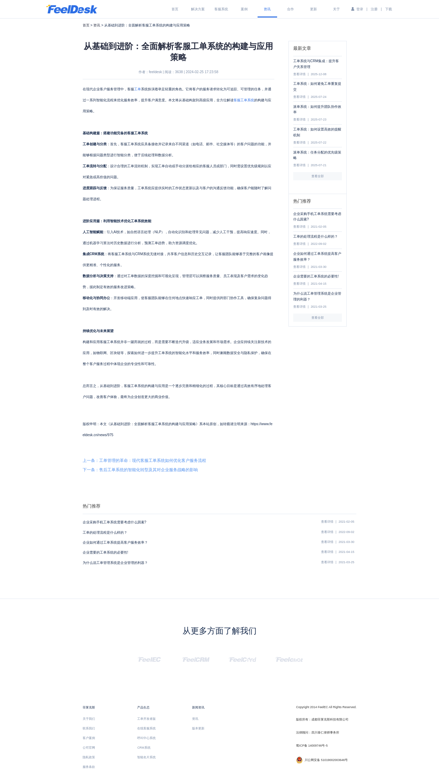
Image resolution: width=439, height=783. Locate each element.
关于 (336, 9)
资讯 (267, 9)
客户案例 (89, 738)
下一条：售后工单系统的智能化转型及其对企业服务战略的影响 (140, 470)
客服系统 (221, 9)
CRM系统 (143, 747)
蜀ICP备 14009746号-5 (312, 745)
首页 (174, 9)
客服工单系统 (244, 100)
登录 (359, 9)
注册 (374, 9)
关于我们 (89, 718)
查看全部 (317, 176)
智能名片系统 (146, 757)
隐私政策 (89, 757)
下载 (388, 9)
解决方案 (198, 9)
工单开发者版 (146, 718)
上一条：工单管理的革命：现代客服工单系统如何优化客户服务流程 (144, 460)
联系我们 (89, 728)
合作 (290, 9)
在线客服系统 (146, 728)
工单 (137, 89)
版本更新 (198, 728)
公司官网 (89, 747)
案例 (244, 9)
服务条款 (89, 767)
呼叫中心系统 (146, 738)
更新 (313, 9)
